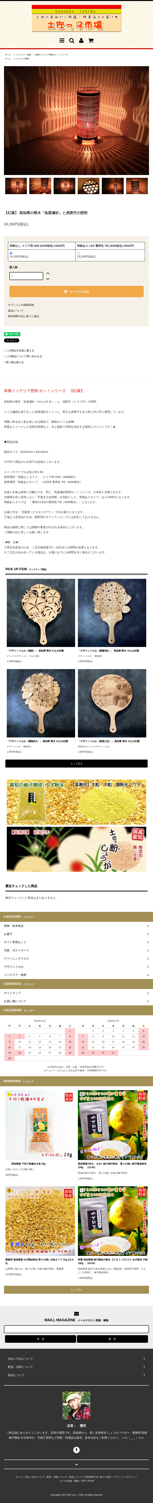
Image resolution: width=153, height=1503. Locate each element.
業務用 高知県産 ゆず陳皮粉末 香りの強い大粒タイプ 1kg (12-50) (39, 1261)
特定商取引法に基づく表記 (23, 316)
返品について (16, 310)
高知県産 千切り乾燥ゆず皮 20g (25, 1163)
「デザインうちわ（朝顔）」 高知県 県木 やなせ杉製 (35, 650)
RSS (83, 1481)
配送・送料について (57, 1477)
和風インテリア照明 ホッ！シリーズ (51, 55)
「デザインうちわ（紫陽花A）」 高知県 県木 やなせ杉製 (37, 741)
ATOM (91, 1481)
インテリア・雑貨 (23, 55)
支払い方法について (35, 1477)
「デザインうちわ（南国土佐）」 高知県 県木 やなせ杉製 (109, 741)
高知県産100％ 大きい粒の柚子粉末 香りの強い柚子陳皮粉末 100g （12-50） (112, 1165)
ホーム (8, 55)
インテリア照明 (22, 59)
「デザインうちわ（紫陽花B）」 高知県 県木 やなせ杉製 (108, 650)
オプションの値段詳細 (21, 304)
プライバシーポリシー (124, 1477)
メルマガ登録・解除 (69, 1481)
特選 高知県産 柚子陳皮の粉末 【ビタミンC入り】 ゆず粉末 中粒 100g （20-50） (112, 1261)
